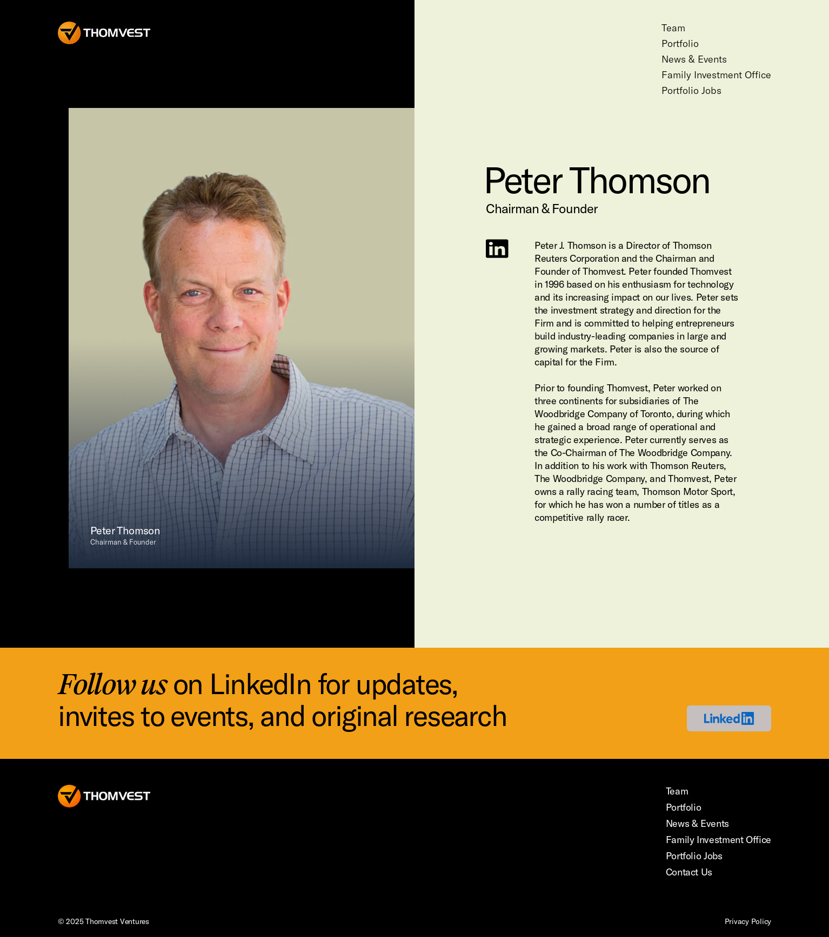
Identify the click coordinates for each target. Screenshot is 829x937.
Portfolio (680, 43)
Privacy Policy (748, 921)
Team (673, 28)
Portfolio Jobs (691, 90)
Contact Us (689, 872)
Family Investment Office (716, 75)
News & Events (694, 59)
